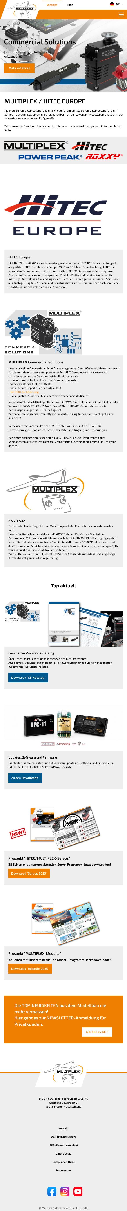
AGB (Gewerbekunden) (63, 1145)
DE (115, 4)
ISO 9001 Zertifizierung (24, 392)
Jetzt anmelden (97, 1032)
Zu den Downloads (25, 778)
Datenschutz (63, 1153)
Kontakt (63, 1128)
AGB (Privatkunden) (63, 1136)
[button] (121, 53)
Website (52, 4)
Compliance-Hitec (64, 1162)
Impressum (63, 1170)
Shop (70, 4)
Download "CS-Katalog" (28, 677)
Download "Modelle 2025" (30, 968)
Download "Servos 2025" (29, 873)
